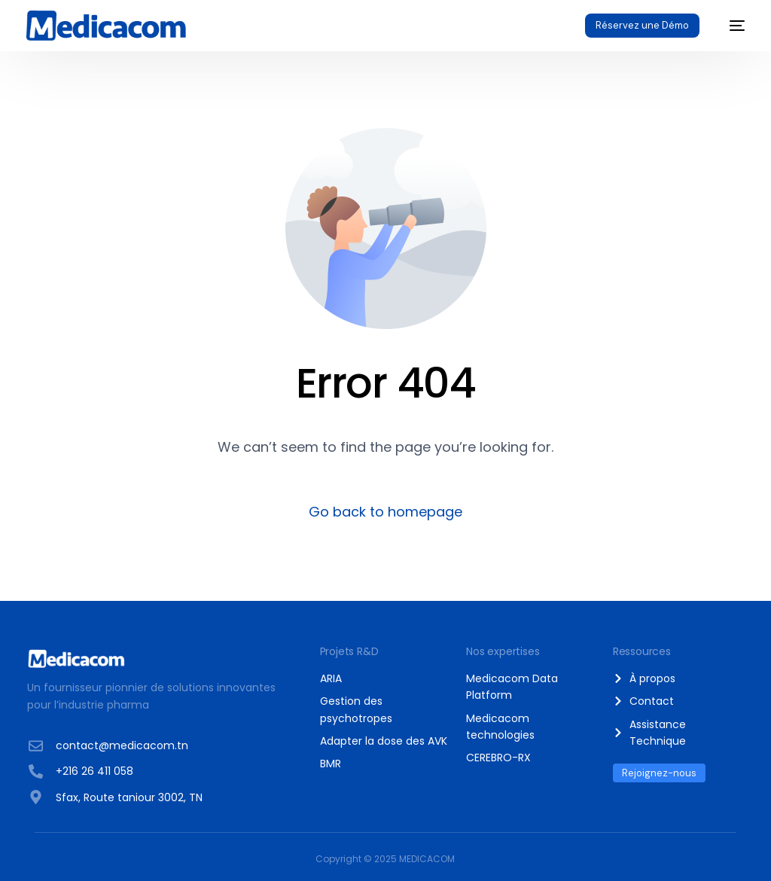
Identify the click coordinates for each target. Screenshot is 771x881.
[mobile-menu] (730, 26)
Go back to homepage (385, 511)
